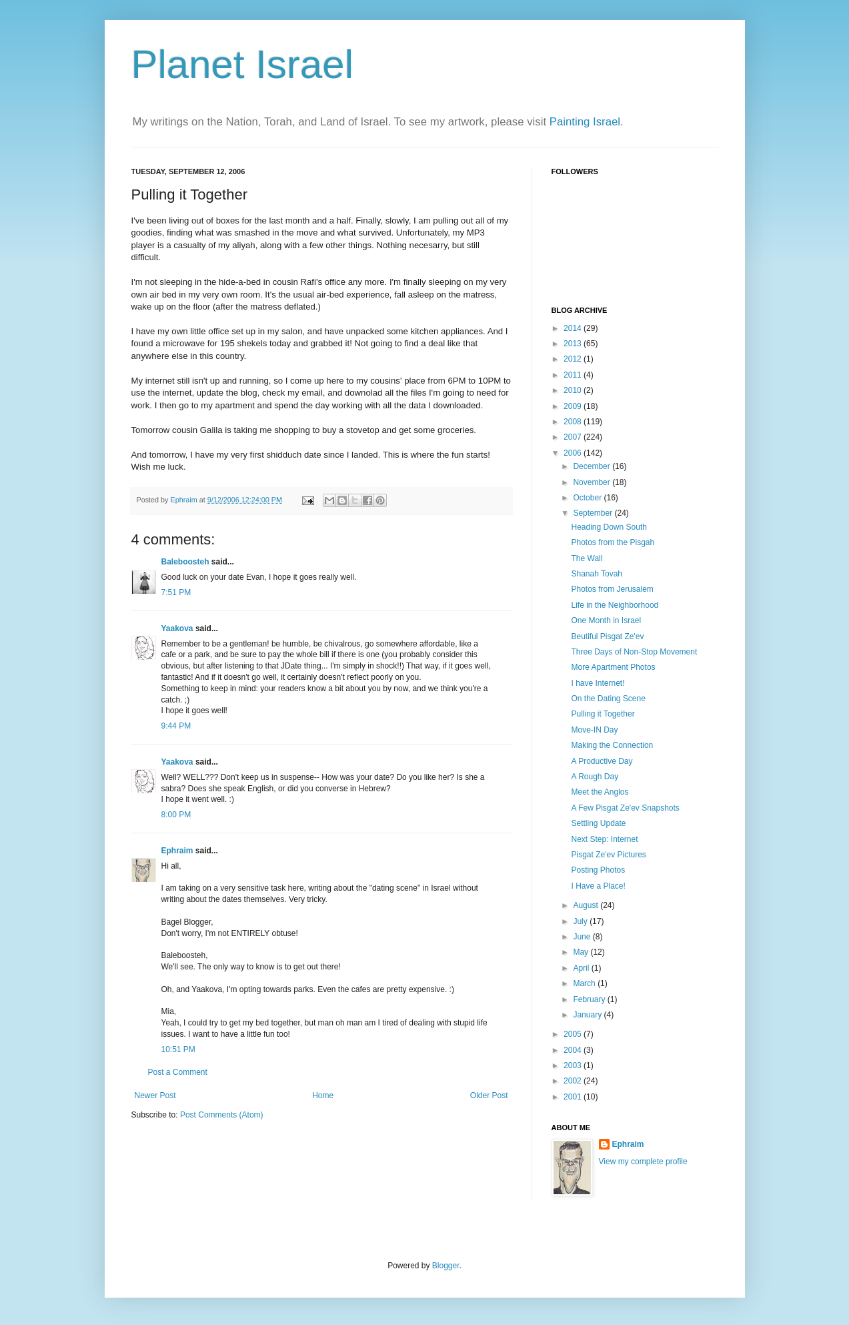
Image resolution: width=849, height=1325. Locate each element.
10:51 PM (178, 1049)
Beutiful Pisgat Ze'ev (607, 636)
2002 (574, 1080)
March (585, 983)
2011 (574, 375)
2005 (574, 1034)
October (588, 497)
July (581, 921)
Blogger (446, 1265)
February (590, 999)
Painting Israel (585, 121)
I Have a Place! (598, 886)
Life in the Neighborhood (614, 605)
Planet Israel (242, 64)
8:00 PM (176, 814)
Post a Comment (177, 1072)
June (582, 936)
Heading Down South (608, 527)
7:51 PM (176, 592)
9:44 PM (176, 726)
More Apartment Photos (613, 667)
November (592, 482)
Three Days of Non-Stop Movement (634, 651)
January (588, 1014)
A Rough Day (594, 776)
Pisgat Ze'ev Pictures (608, 854)
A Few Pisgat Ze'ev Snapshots (625, 808)
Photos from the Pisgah (612, 542)
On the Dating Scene (608, 698)
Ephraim (177, 850)
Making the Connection (612, 745)
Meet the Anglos (599, 792)
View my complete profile (643, 1161)
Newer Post (155, 1095)
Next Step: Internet (604, 839)
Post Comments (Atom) (221, 1115)
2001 (574, 1096)
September (593, 513)
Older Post (489, 1095)
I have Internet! (597, 683)
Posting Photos (598, 870)
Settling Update (598, 823)
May (581, 952)
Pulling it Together (602, 714)
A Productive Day (601, 761)
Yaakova (177, 628)
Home (322, 1095)
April (582, 968)
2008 (574, 421)
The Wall (586, 558)
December (592, 466)
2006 (574, 453)
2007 (574, 437)
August (586, 905)
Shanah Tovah (596, 573)
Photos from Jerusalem (612, 589)
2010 (574, 390)
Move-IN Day (594, 730)
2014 (574, 328)
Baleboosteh (185, 561)
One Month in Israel (606, 620)
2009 (574, 406)
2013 (574, 343)
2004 (574, 1050)
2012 (574, 359)
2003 (574, 1065)
